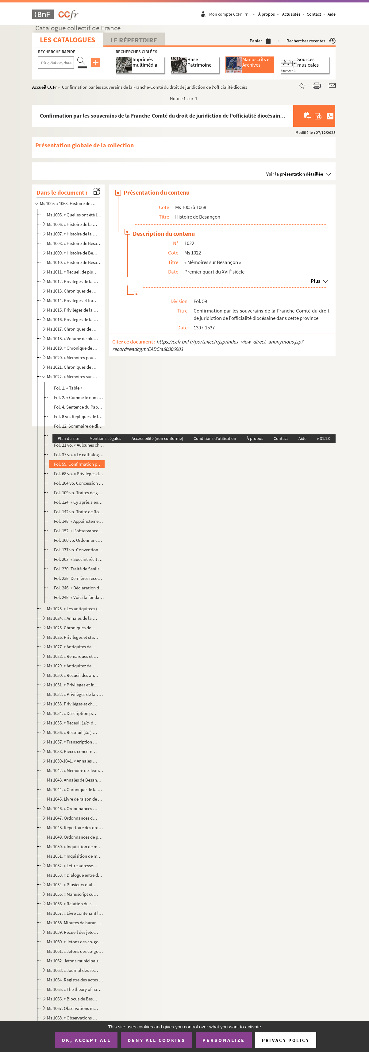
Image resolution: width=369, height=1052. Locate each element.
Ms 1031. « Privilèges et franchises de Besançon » (72, 685)
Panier (260, 41)
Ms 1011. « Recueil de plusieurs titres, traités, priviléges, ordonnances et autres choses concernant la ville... (72, 272)
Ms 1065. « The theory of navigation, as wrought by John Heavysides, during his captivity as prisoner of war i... (75, 989)
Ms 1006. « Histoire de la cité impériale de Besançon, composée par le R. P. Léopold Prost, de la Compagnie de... (72, 224)
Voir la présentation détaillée (294, 174)
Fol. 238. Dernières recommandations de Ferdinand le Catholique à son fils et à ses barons (79, 578)
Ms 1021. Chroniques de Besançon (72, 367)
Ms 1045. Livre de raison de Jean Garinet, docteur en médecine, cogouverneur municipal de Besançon (75, 799)
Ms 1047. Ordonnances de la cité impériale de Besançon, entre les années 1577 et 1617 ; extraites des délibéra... (72, 818)
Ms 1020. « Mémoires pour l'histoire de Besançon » (72, 357)
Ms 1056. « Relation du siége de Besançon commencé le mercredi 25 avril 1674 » (72, 903)
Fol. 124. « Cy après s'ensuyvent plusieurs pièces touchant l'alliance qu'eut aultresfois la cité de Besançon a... (79, 502)
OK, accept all (86, 1040)
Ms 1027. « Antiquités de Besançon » (72, 647)
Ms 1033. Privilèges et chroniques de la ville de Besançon (72, 704)
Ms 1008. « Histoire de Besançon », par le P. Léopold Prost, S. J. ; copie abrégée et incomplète (75, 243)
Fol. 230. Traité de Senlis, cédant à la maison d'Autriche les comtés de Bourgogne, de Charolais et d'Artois (79, 569)
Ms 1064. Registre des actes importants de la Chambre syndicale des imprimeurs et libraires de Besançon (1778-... (75, 980)
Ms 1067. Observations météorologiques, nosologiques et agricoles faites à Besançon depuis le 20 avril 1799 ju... (72, 1008)
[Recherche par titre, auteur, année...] (56, 62)
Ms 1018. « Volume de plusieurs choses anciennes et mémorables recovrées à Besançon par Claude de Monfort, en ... (72, 338)
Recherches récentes (311, 41)
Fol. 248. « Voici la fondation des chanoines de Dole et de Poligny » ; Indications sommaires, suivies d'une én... (79, 597)
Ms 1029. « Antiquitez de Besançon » (72, 666)
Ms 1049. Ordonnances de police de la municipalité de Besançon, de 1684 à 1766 (75, 837)
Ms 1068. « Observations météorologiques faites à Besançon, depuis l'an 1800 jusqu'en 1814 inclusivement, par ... (72, 1018)
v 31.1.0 (323, 438)
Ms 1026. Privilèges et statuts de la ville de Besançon (72, 637)
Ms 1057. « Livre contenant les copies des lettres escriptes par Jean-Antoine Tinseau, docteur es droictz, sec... (75, 913)
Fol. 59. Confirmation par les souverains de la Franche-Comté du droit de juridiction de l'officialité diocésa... (79, 464)
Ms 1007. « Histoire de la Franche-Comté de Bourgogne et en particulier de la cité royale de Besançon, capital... (72, 234)
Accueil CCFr (44, 87)
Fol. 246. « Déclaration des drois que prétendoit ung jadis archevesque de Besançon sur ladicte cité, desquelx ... (79, 588)
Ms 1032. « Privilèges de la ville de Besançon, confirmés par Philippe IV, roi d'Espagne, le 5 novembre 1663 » (75, 694)
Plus (315, 281)
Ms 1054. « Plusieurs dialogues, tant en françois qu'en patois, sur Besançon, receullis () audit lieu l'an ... (72, 884)
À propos (266, 14)
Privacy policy (285, 1040)
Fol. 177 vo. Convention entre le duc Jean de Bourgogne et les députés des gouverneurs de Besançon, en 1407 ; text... (79, 550)
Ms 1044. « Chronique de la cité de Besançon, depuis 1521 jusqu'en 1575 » (75, 789)
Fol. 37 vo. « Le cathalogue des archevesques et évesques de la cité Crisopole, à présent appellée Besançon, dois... (79, 454)
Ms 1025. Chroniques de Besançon (72, 628)
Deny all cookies (156, 1040)
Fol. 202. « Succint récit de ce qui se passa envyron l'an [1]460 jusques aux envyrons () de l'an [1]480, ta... (79, 559)
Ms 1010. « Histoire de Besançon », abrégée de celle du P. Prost (75, 262)
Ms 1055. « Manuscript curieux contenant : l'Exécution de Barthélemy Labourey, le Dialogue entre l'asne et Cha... (72, 894)
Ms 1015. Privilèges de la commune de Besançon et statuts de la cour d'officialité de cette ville (72, 310)
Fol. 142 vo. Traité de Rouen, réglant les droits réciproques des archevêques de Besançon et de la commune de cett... (79, 511)
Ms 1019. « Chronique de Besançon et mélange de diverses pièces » (72, 348)
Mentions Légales (105, 438)
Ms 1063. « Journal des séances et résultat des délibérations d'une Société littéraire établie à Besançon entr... (72, 970)
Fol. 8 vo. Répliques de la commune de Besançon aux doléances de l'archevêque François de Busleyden (79, 416)
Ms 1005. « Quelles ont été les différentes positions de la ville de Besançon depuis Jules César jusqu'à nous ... (75, 215)
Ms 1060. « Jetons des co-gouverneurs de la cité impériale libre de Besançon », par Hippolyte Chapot (75, 942)
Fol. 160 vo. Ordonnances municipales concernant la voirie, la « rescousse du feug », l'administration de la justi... (79, 540)
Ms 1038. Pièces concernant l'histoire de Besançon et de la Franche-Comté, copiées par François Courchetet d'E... (72, 751)
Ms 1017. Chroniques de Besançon (72, 329)
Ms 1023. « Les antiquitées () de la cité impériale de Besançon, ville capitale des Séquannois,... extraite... (75, 608)
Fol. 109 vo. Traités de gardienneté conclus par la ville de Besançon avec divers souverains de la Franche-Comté (79, 492)
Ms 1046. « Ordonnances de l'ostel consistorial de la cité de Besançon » (72, 808)
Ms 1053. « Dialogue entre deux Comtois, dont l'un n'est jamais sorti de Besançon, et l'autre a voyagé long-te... (75, 875)
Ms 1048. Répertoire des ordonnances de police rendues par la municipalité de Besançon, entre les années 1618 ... (75, 827)
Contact (314, 14)
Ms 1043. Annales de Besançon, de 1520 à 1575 (75, 780)
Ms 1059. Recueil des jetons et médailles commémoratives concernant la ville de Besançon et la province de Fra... (72, 932)
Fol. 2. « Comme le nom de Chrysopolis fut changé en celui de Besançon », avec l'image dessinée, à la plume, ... (79, 397)
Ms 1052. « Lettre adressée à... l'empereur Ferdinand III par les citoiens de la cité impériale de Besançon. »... (72, 865)
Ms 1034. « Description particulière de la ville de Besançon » (72, 713)
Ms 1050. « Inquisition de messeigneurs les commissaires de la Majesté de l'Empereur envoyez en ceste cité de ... (75, 846)
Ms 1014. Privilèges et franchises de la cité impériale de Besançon (72, 300)
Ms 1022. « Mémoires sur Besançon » (72, 376)
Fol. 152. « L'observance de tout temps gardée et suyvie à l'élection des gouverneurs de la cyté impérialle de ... (79, 531)
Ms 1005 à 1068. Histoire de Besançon (69, 203)
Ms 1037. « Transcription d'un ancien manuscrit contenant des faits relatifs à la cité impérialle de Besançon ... (72, 742)
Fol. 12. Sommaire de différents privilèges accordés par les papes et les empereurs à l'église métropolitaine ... (79, 426)
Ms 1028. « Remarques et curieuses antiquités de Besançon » (72, 656)
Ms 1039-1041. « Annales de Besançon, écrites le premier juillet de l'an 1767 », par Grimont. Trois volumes (72, 761)
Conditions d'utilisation (215, 438)
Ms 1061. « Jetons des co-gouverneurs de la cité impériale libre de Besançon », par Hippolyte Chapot (75, 951)
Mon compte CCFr (230, 14)
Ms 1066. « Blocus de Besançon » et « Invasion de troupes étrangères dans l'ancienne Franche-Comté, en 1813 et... (72, 999)
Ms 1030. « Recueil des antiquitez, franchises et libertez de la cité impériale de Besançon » (72, 675)
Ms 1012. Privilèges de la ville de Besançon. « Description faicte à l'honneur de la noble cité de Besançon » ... (72, 281)
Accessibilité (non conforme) (157, 438)
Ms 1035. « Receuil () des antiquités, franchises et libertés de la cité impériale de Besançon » (72, 723)
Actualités (291, 14)
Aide (332, 14)
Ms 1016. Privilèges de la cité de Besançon (72, 319)
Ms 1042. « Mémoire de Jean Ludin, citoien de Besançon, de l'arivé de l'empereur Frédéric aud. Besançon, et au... (75, 770)
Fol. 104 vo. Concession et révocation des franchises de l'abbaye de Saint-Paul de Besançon (79, 483)
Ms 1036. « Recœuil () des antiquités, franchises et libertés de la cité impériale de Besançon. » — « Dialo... (72, 732)
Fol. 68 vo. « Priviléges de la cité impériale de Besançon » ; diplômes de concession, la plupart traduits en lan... (79, 473)
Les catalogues (67, 40)
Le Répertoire (133, 40)
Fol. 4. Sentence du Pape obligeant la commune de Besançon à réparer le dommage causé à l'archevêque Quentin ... (79, 407)
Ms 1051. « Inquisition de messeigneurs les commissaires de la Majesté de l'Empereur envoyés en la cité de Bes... (75, 856)
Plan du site (68, 438)
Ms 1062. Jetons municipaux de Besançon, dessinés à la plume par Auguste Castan (75, 961)
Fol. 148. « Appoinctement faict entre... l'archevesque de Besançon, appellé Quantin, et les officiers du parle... (79, 521)
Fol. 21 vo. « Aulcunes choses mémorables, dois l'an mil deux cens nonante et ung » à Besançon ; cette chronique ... (79, 445)
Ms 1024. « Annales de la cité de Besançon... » (72, 618)
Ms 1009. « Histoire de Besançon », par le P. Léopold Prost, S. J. (72, 253)
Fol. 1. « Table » (68, 388)
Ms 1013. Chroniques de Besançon (72, 291)
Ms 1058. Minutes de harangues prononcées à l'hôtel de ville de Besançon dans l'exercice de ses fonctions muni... (75, 923)
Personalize (223, 1040)
